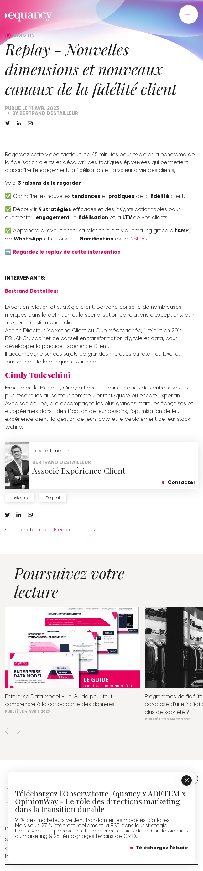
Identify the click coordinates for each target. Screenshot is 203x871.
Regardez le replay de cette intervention (67, 252)
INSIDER (138, 238)
